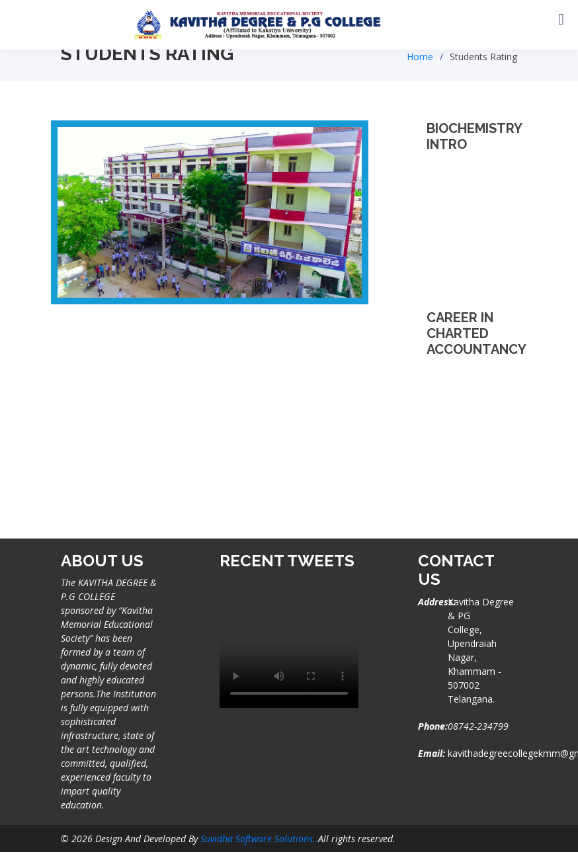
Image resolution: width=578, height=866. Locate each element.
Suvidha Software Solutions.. (259, 838)
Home (420, 56)
